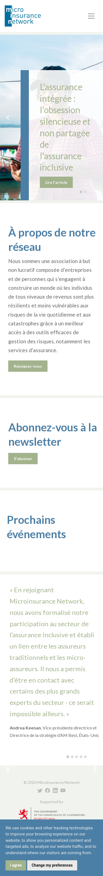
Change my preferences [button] (52, 865)
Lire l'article (56, 182)
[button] (7, 117)
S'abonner (23, 458)
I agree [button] (16, 865)
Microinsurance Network (31, 16)
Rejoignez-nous (28, 366)
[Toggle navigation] (91, 16)
